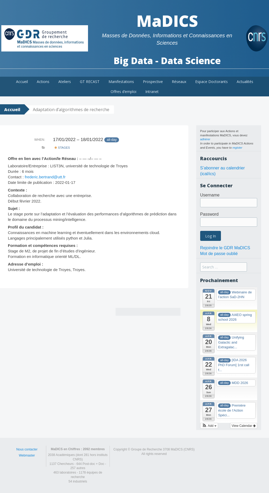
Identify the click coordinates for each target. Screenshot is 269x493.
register (237, 147)
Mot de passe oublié (219, 253)
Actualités (245, 81)
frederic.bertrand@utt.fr (45, 177)
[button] (209, 425)
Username (210, 195)
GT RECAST (90, 81)
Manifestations (121, 81)
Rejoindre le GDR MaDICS (225, 248)
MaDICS (167, 21)
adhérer (205, 139)
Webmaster (27, 455)
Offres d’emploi (123, 91)
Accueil (22, 81)
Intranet (152, 91)
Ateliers (64, 81)
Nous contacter (27, 449)
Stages (62, 147)
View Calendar (244, 426)
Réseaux (179, 81)
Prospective (153, 81)
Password (209, 214)
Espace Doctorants (211, 81)
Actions (43, 81)
